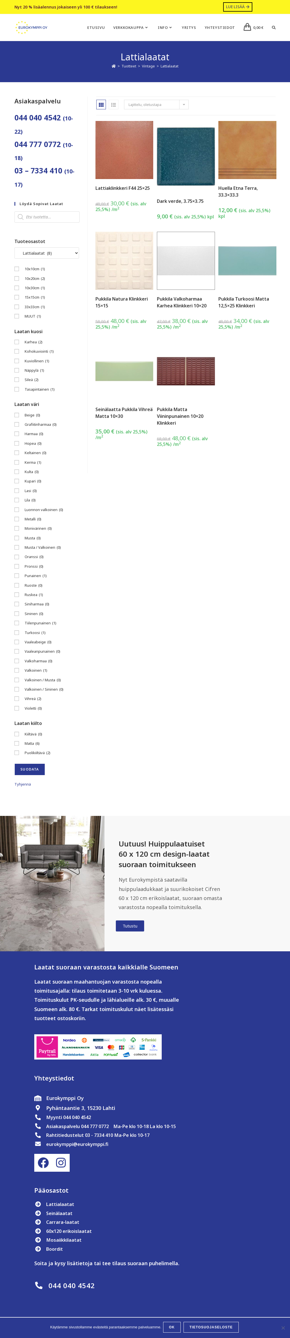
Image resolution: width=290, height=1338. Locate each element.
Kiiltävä (33, 734)
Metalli (33, 519)
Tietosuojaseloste (212, 1328)
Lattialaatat (169, 66)
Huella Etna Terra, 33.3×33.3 (238, 191)
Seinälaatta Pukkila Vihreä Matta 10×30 (124, 413)
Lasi (31, 491)
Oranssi (34, 557)
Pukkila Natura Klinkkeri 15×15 (121, 302)
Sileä (32, 380)
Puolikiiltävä (37, 753)
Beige (32, 415)
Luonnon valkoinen (44, 510)
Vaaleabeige (38, 642)
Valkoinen (36, 671)
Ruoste (33, 585)
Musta (33, 538)
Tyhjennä (22, 784)
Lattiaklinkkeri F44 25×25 (122, 188)
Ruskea (34, 595)
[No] (283, 1328)
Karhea (33, 342)
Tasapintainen (40, 389)
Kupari (33, 481)
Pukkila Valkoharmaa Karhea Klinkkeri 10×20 (181, 302)
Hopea (33, 444)
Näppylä (34, 371)
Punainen (36, 576)
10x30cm (35, 288)
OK (173, 1328)
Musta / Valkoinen (43, 548)
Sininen (34, 614)
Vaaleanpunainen (42, 652)
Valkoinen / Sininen (44, 690)
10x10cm (35, 269)
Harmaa (34, 434)
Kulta (32, 472)
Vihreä (33, 699)
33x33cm (35, 307)
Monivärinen (38, 529)
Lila (30, 500)
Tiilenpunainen (40, 623)
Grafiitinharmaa (41, 425)
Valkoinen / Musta (43, 680)
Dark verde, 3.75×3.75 (180, 201)
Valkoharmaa (38, 661)
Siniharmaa (37, 604)
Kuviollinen (37, 361)
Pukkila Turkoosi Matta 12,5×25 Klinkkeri (243, 302)
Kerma (33, 463)
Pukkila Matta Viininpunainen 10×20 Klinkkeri (180, 416)
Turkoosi (35, 633)
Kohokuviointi (39, 352)
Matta (32, 744)
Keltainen (35, 453)
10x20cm (35, 279)
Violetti (33, 708)
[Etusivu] (114, 66)
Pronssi (34, 566)
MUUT (33, 317)
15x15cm (35, 298)
